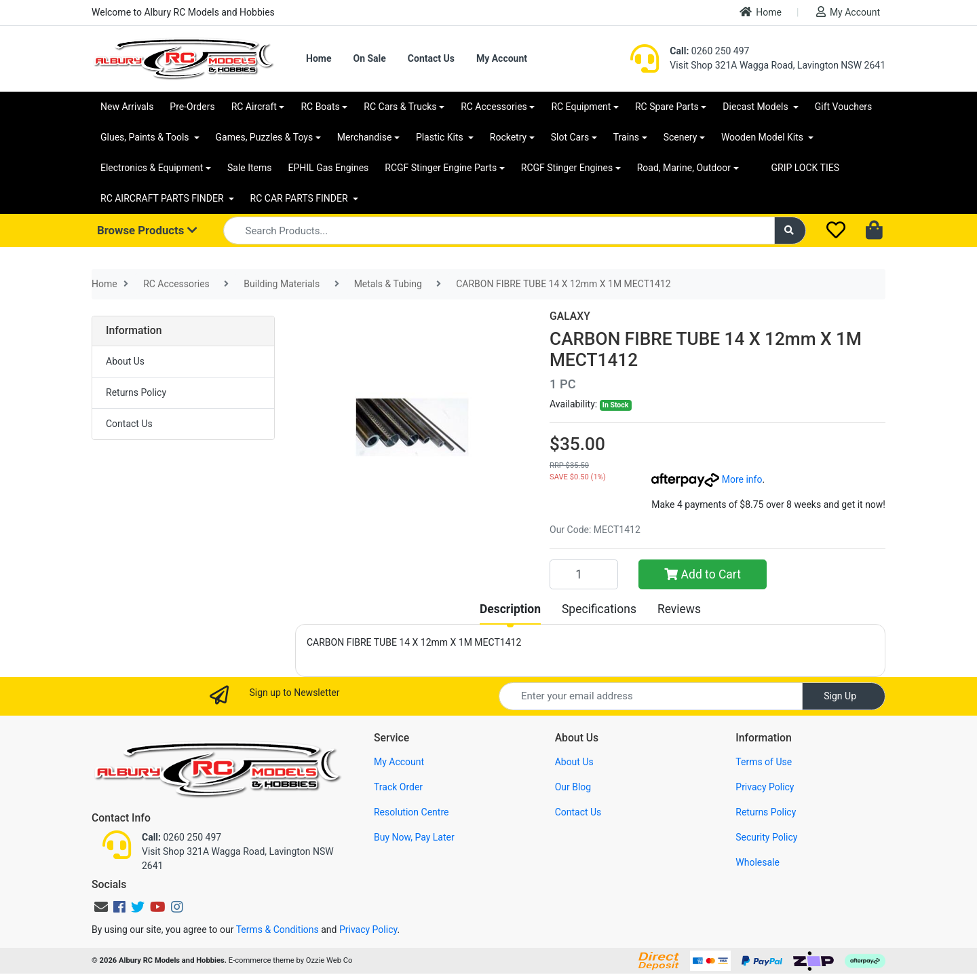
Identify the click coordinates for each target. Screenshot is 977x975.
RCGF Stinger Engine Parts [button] (441, 167)
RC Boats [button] (320, 106)
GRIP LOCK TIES (805, 167)
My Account (848, 12)
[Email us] (101, 907)
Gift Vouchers (844, 106)
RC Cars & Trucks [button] (400, 106)
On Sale (369, 58)
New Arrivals (126, 106)
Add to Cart (702, 574)
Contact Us (431, 58)
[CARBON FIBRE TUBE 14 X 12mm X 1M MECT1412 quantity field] (584, 574)
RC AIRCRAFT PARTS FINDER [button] (163, 198)
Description (510, 609)
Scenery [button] (680, 137)
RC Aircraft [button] (254, 106)
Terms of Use (763, 761)
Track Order (398, 786)
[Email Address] (651, 696)
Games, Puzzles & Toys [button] (264, 137)
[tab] (510, 609)
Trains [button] (626, 137)
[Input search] (499, 230)
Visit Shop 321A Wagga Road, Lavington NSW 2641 (777, 65)
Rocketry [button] (508, 137)
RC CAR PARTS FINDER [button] (300, 198)
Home (761, 12)
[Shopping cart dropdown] (875, 231)
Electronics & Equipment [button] (151, 167)
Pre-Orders (192, 106)
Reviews (679, 609)
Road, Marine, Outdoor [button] (684, 167)
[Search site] (790, 230)
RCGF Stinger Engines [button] (567, 167)
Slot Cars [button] (570, 137)
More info (706, 479)
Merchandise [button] (364, 137)
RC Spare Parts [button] (667, 106)
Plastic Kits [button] (440, 137)
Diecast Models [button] (756, 106)
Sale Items (249, 167)
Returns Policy (136, 392)
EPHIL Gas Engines (328, 167)
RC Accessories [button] (494, 106)
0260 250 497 (709, 50)
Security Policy (766, 837)
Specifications (599, 609)
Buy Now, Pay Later (414, 837)
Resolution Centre (411, 812)
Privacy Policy (764, 786)
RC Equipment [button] (581, 106)
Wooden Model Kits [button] (763, 137)
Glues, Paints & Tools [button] (145, 137)
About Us (125, 361)
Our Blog (573, 786)
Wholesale (757, 862)
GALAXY (570, 316)
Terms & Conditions (277, 929)
